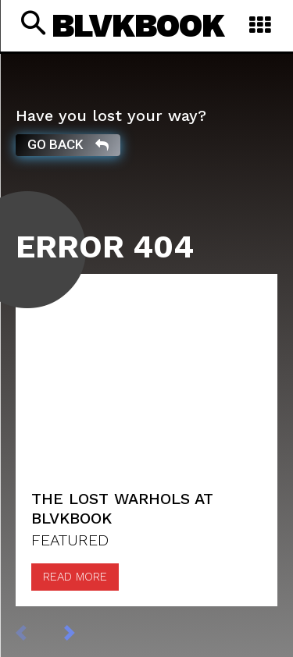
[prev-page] (37, 631)
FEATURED (70, 540)
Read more (75, 577)
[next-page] (85, 631)
